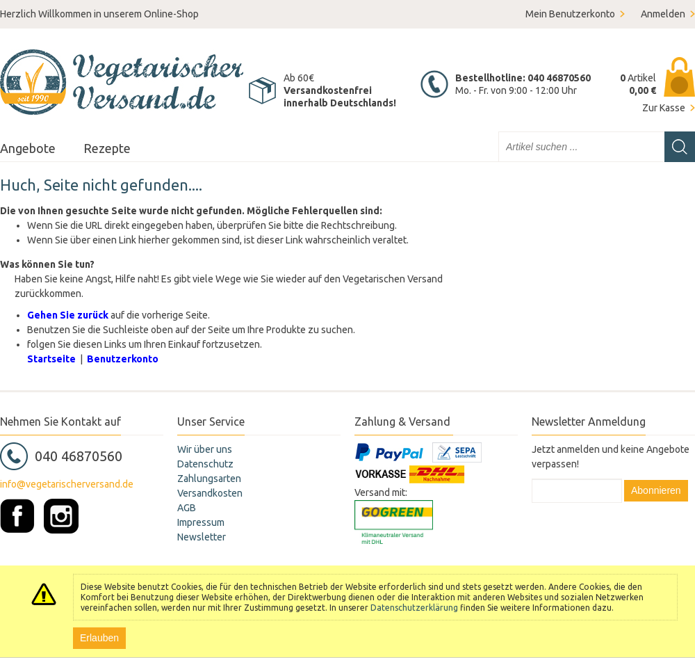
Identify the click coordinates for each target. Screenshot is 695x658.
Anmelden (663, 13)
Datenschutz (205, 464)
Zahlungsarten (209, 478)
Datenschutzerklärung (414, 607)
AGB (186, 507)
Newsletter (201, 537)
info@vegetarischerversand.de (66, 484)
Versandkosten (210, 493)
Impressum (200, 522)
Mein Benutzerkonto (570, 13)
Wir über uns (204, 449)
